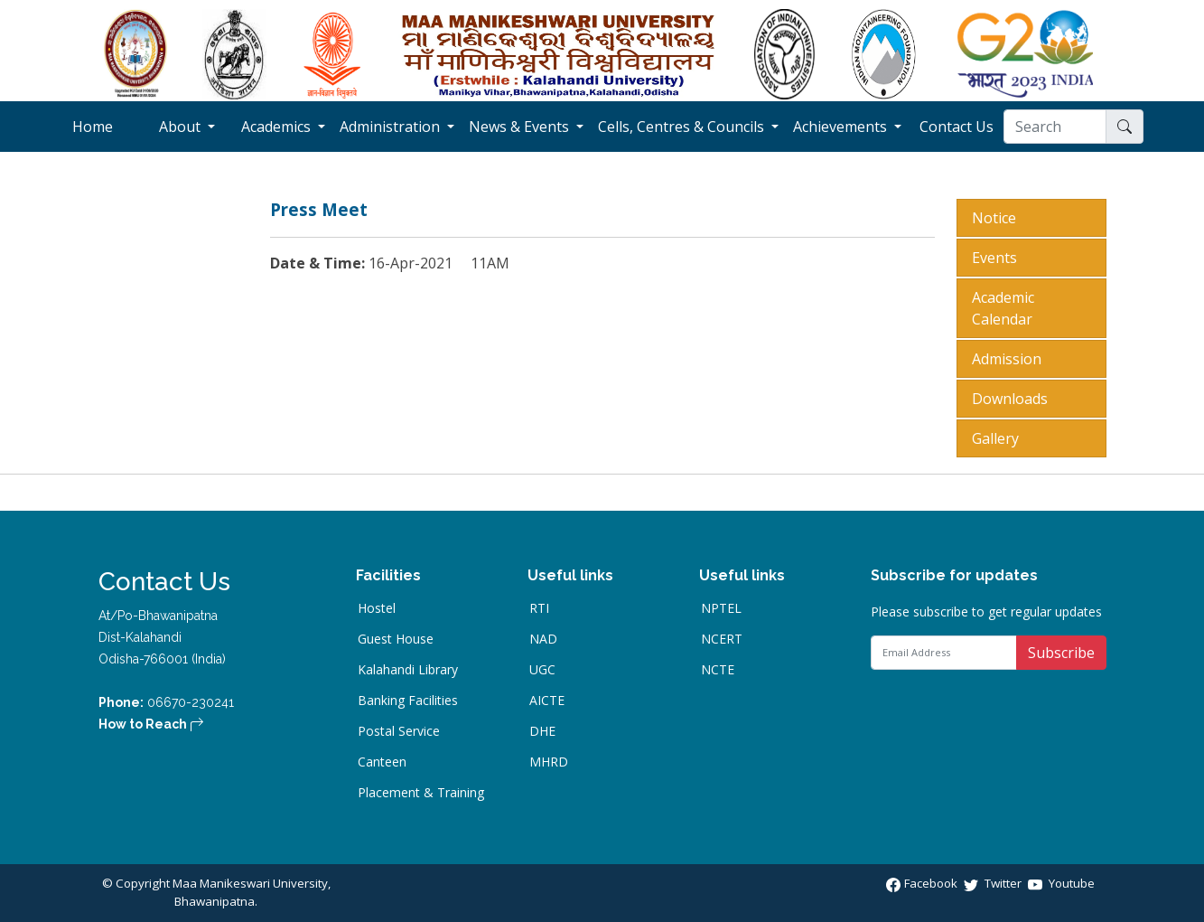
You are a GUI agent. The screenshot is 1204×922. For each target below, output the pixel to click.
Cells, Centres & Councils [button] (683, 126)
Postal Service (399, 731)
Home (106, 126)
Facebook (923, 883)
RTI (539, 608)
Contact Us (961, 126)
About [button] (181, 126)
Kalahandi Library (408, 669)
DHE (542, 731)
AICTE (547, 700)
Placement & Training (421, 792)
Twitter (994, 883)
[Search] (1054, 126)
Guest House (396, 639)
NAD (543, 639)
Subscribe (1061, 653)
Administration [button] (391, 126)
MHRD (548, 762)
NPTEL (721, 608)
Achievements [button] (842, 126)
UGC (542, 669)
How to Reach (151, 724)
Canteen (382, 762)
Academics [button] (277, 126)
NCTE (717, 669)
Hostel (377, 608)
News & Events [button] (521, 126)
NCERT (721, 639)
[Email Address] (944, 652)
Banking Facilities (408, 700)
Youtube (1061, 883)
